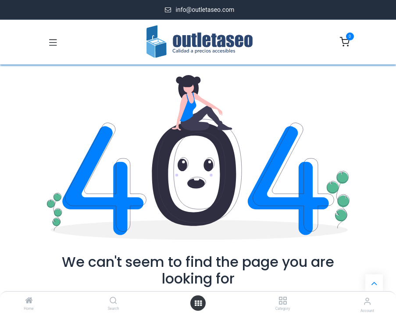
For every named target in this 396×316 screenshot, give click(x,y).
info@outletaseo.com (205, 9)
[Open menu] (198, 303)
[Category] (282, 301)
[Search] (113, 301)
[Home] (29, 301)
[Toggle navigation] (53, 42)
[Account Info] (367, 301)
